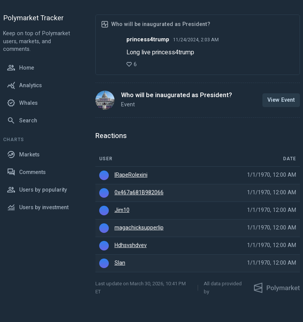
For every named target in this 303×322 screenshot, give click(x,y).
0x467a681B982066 (139, 193)
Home (20, 67)
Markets (23, 154)
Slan (120, 263)
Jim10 (122, 210)
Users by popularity (37, 189)
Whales (22, 103)
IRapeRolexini (131, 175)
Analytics (24, 85)
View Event (281, 100)
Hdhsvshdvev (131, 245)
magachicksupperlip (139, 228)
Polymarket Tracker (33, 19)
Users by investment (38, 207)
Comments (26, 172)
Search (22, 120)
